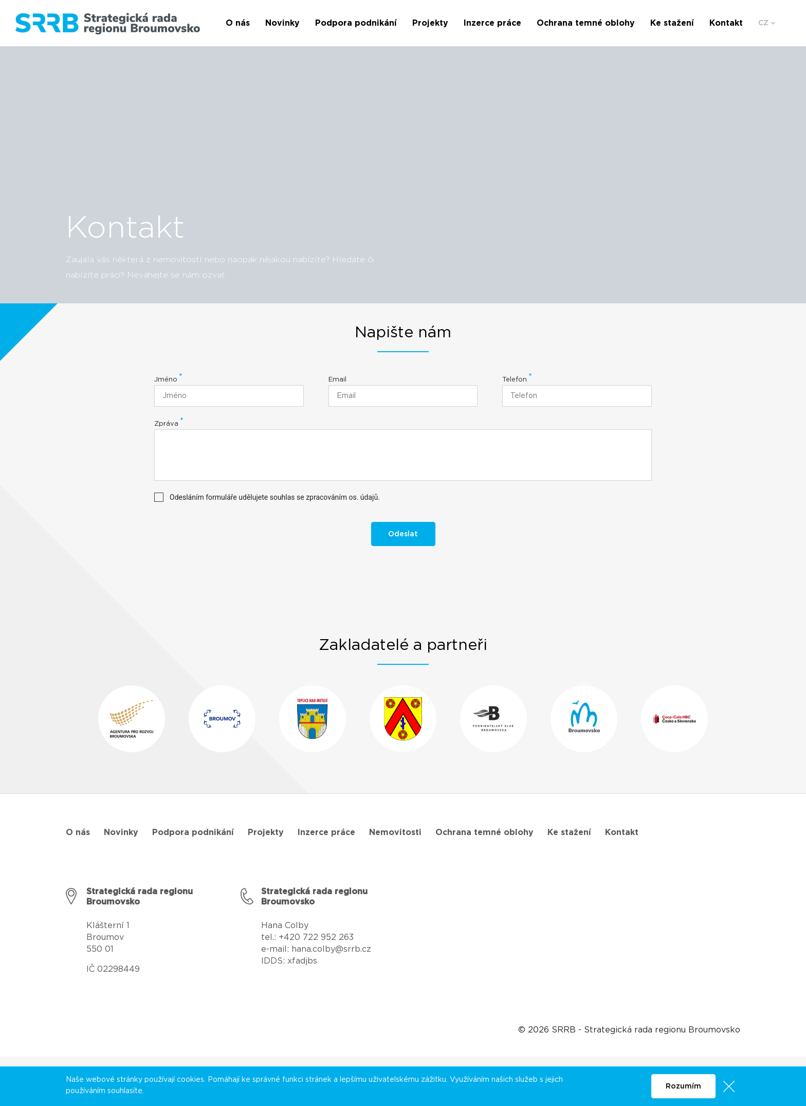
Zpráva (166, 424)
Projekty (266, 832)
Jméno (165, 379)
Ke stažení (569, 832)
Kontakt (621, 832)
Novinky (121, 832)
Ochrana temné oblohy (484, 832)
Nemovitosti (395, 832)
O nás (78, 832)
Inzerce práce (326, 832)
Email (337, 379)
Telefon (514, 379)
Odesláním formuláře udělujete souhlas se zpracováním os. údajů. (275, 497)
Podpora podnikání (193, 832)
